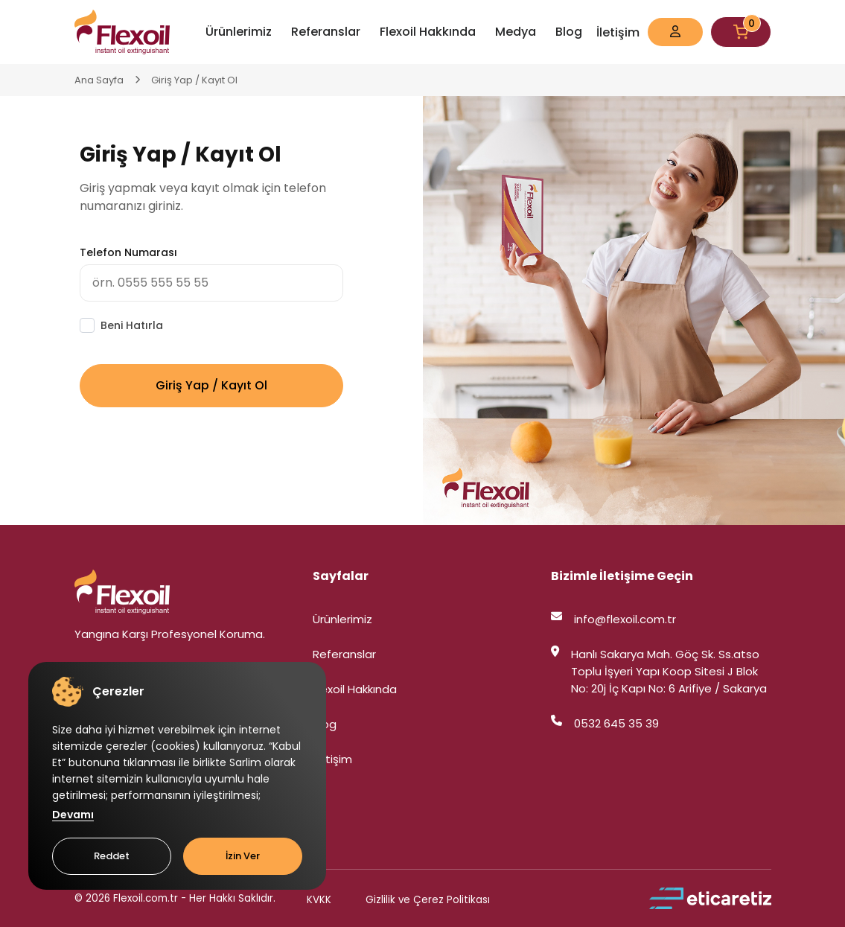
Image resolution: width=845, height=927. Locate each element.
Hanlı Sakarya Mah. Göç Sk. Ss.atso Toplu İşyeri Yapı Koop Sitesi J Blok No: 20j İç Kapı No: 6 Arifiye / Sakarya (659, 671)
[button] (675, 32)
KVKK (319, 900)
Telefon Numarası (128, 252)
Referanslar (325, 31)
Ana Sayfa (99, 80)
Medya (515, 31)
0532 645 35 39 (605, 723)
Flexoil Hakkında (428, 31)
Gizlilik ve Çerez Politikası (428, 900)
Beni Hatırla (132, 325)
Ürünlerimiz (238, 31)
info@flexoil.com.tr (613, 619)
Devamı (73, 814)
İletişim (618, 32)
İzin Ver (243, 856)
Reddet (112, 856)
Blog (568, 31)
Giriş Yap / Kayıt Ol (194, 80)
